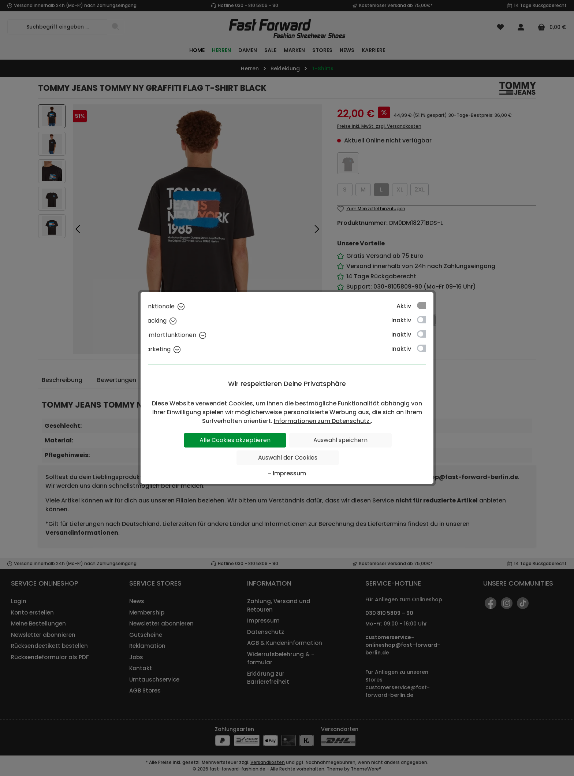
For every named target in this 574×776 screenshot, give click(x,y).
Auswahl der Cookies (287, 457)
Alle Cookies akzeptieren (235, 440)
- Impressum (287, 473)
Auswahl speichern (340, 440)
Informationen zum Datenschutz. (322, 421)
